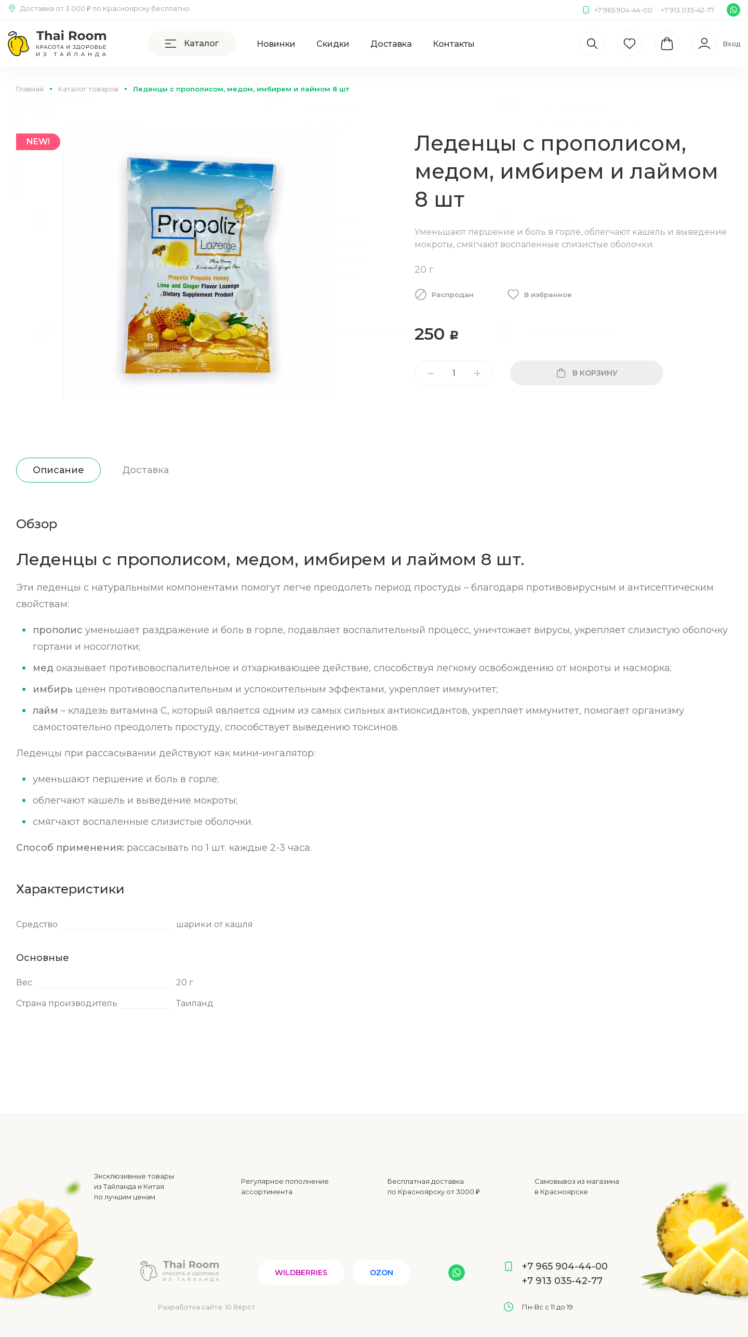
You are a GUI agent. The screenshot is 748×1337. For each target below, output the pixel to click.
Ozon (381, 1272)
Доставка (391, 44)
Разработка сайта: (206, 1307)
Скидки (333, 44)
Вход (731, 43)
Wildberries (301, 1272)
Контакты (454, 44)
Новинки (276, 44)
